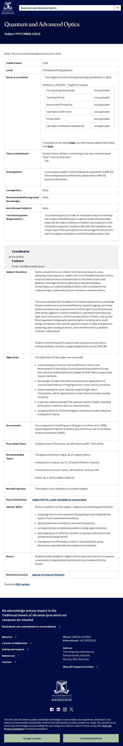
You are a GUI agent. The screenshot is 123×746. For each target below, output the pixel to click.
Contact (7, 662)
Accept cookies (32, 738)
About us (7, 636)
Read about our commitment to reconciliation (29, 626)
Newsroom (8, 655)
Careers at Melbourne (14, 643)
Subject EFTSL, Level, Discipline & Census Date (59, 499)
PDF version (23, 584)
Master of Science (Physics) (48, 574)
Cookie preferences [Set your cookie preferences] (91, 738)
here (72, 142)
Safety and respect (13, 649)
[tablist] (70, 8)
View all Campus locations (78, 666)
